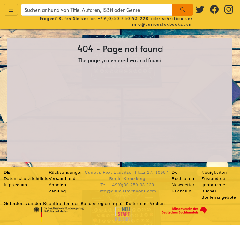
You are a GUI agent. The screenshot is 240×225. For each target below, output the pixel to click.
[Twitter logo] (200, 9)
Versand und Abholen (62, 181)
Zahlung (57, 191)
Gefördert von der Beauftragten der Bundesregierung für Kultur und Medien (84, 203)
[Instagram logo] (229, 9)
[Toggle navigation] (11, 10)
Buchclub (182, 191)
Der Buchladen (183, 175)
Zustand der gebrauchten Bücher (215, 184)
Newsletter (183, 184)
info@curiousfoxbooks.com (162, 24)
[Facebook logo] (214, 9)
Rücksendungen (66, 172)
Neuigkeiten (214, 172)
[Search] (182, 10)
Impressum (15, 184)
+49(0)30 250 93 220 (123, 18)
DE (7, 172)
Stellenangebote (219, 197)
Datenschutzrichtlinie (26, 178)
